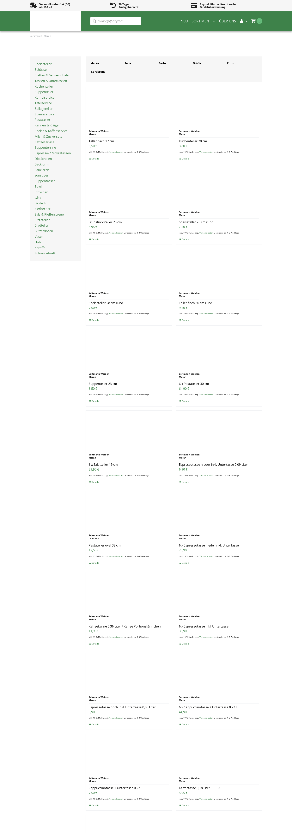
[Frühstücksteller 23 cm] (129, 187)
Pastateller (42, 120)
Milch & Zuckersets (48, 136)
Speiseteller (43, 64)
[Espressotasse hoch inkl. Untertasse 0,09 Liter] (129, 672)
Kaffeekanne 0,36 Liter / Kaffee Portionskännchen (125, 626)
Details (95, 158)
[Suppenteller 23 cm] (129, 349)
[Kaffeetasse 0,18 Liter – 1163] (219, 753)
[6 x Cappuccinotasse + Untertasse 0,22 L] (219, 672)
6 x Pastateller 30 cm (194, 384)
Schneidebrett (45, 253)
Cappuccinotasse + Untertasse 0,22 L (115, 788)
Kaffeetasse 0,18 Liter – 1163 (199, 788)
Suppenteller (44, 92)
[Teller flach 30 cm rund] (219, 268)
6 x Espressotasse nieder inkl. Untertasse (209, 545)
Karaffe (40, 248)
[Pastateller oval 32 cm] (129, 510)
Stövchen (41, 192)
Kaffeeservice (44, 142)
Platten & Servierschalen (52, 75)
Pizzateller (42, 220)
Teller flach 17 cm (101, 141)
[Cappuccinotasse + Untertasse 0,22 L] (129, 753)
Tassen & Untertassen (51, 81)
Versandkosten (116, 152)
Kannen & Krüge (46, 125)
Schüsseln (42, 69)
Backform (42, 164)
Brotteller (42, 225)
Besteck (40, 203)
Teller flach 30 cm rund (195, 303)
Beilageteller (44, 109)
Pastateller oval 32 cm (105, 545)
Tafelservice (43, 103)
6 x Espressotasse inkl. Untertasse (203, 626)
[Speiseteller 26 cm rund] (219, 187)
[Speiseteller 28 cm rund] (129, 268)
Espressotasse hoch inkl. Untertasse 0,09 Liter (122, 707)
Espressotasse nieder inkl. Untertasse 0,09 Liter (213, 464)
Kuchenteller (44, 86)
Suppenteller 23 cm (103, 384)
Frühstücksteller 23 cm (105, 222)
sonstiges (42, 175)
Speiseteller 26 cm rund (196, 222)
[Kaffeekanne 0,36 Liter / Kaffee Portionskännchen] (129, 591)
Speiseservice (44, 114)
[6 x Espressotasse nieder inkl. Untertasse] (219, 510)
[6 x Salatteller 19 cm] (129, 430)
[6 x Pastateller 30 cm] (219, 349)
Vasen (39, 236)
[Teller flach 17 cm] (129, 106)
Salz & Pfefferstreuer (50, 214)
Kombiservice (44, 97)
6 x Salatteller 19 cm (103, 464)
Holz (38, 242)
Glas (38, 198)
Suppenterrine (45, 147)
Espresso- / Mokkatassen (53, 153)
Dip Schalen (43, 159)
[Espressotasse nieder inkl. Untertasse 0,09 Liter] (219, 430)
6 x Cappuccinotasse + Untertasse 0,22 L (208, 707)
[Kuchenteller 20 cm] (219, 106)
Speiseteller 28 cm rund (106, 303)
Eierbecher (43, 209)
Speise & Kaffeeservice (51, 131)
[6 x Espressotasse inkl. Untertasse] (219, 591)
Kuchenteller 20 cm (193, 141)
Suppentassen (45, 181)
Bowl (38, 186)
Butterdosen (44, 231)
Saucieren (42, 170)
